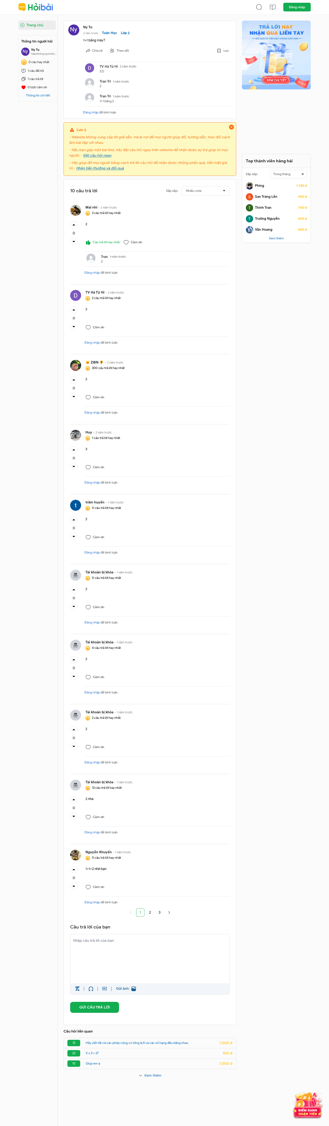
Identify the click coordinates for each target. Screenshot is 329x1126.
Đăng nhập (297, 7)
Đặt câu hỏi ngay (97, 155)
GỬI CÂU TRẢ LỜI (94, 1007)
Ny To (87, 27)
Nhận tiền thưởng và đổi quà (100, 168)
